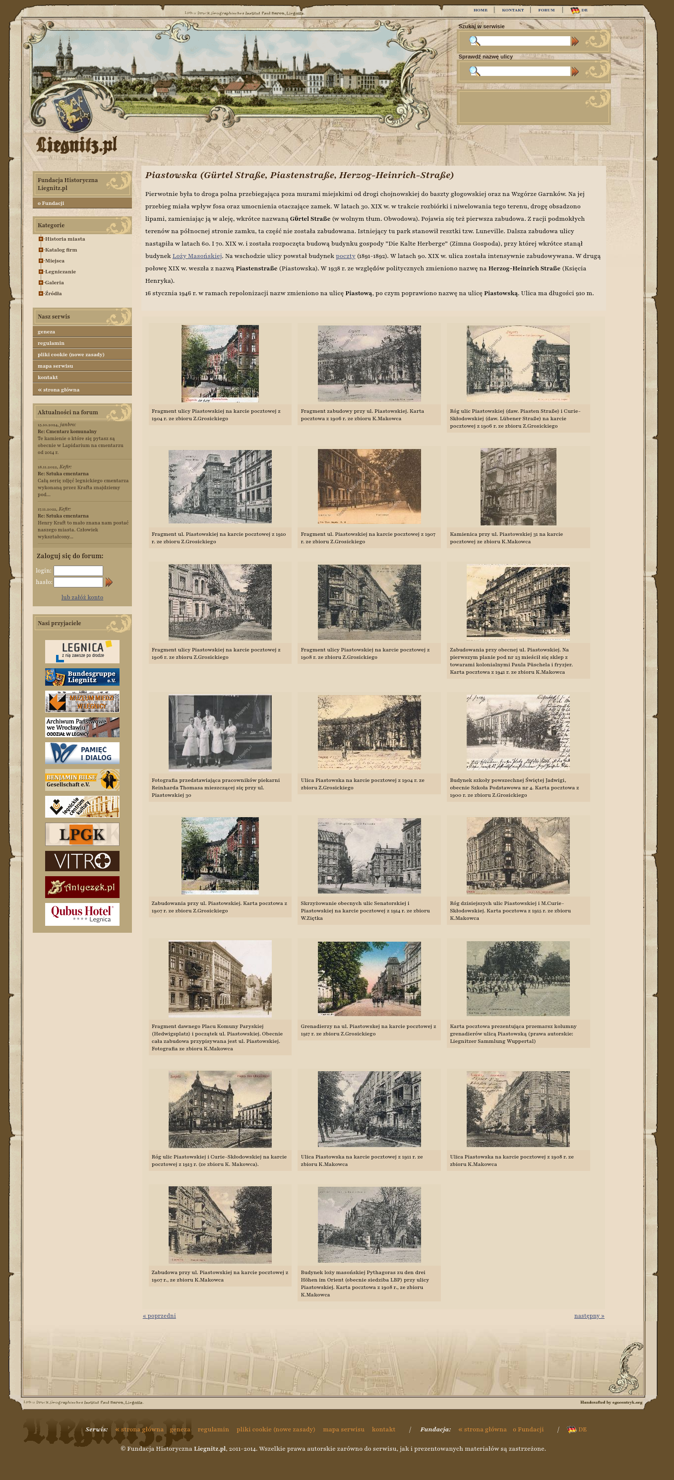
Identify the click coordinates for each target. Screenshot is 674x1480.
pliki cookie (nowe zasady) (71, 354)
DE (579, 10)
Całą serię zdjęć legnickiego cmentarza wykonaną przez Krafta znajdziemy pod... (83, 484)
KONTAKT (513, 10)
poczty (346, 256)
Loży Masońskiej (197, 256)
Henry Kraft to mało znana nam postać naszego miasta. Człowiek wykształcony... (83, 526)
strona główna (58, 389)
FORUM (546, 10)
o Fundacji (51, 203)
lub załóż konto (82, 597)
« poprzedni (159, 1316)
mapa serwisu (55, 366)
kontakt (48, 377)
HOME (481, 10)
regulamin (51, 343)
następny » (589, 1316)
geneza (46, 331)
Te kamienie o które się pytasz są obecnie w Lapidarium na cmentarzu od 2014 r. (80, 441)
